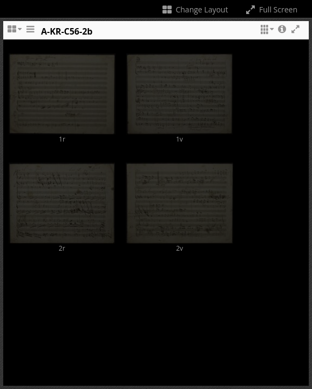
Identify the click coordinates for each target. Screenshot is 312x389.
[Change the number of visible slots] (14, 34)
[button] (265, 34)
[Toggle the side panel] (30, 34)
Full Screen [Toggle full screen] (270, 9)
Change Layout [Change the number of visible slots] (194, 9)
